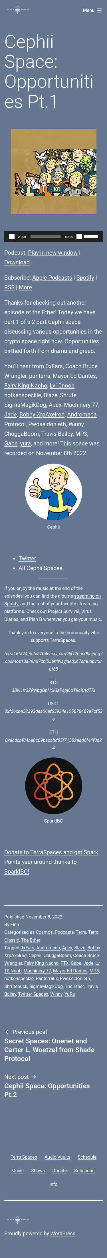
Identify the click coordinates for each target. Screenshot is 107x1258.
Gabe (10, 443)
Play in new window (53, 252)
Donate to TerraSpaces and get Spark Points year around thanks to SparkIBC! (51, 862)
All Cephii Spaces (40, 568)
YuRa (69, 994)
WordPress (63, 1233)
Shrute (68, 395)
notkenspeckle (22, 395)
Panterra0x (47, 978)
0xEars (54, 366)
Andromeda (48, 948)
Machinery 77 (81, 404)
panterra (39, 375)
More (25, 287)
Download (17, 262)
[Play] (12, 236)
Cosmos (44, 932)
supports (40, 640)
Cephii (56, 322)
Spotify (85, 277)
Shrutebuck (15, 986)
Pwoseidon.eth (47, 424)
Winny (76, 424)
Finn (15, 924)
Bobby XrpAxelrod (42, 414)
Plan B (35, 619)
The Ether (31, 940)
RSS (9, 287)
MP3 (81, 433)
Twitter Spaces (33, 994)
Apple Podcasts (52, 277)
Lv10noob (62, 385)
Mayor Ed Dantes (74, 375)
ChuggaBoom (21, 433)
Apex (55, 404)
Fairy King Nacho (25, 385)
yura (25, 443)
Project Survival (63, 611)
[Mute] (79, 236)
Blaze (51, 395)
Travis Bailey (57, 433)
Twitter (27, 558)
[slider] (46, 236)
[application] (53, 236)
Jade (10, 414)
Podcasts (64, 932)
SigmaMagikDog (25, 404)
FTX (64, 963)
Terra (81, 932)
